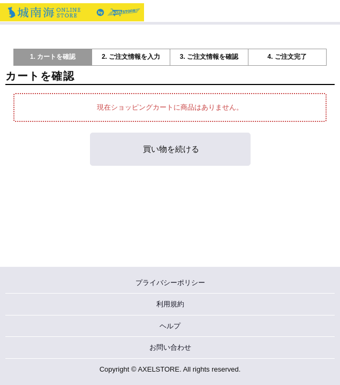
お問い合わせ (170, 347)
